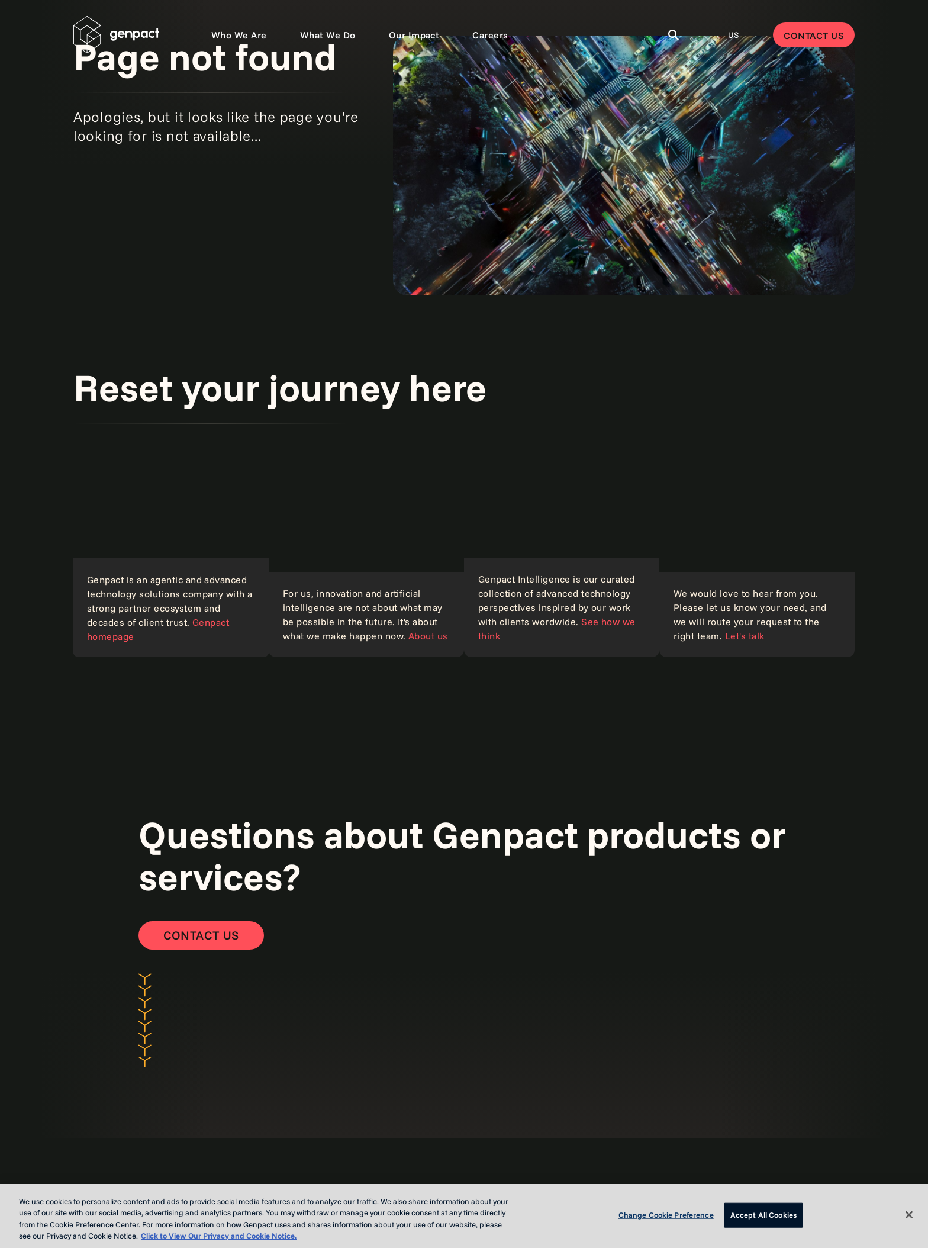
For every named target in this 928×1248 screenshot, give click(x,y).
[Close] (909, 1215)
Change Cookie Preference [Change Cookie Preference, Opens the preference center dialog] (666, 1215)
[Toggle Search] (673, 34)
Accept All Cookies (763, 1215)
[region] (464, 1216)
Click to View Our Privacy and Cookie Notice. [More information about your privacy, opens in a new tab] (219, 1235)
